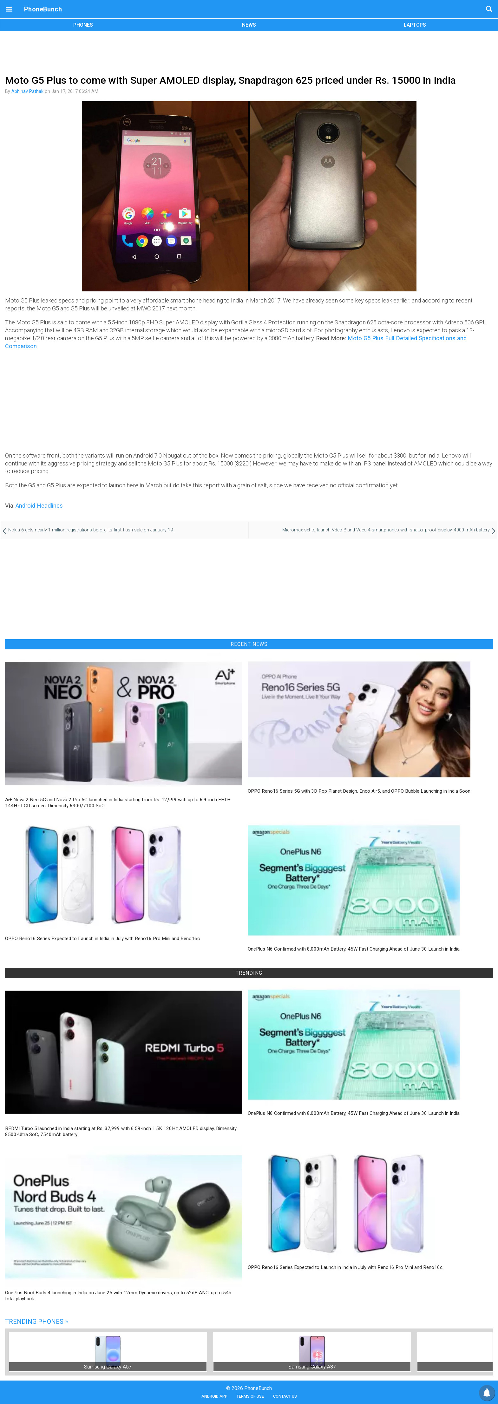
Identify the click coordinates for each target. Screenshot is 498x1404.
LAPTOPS (415, 25)
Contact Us (285, 1396)
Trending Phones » (36, 1321)
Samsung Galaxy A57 (108, 1367)
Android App (214, 1396)
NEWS (249, 25)
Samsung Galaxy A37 (312, 1367)
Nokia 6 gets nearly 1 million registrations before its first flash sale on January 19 (90, 530)
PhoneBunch (43, 9)
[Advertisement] (249, 52)
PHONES (83, 25)
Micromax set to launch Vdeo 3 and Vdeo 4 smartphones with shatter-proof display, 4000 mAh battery (386, 530)
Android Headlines (39, 505)
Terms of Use (250, 1396)
